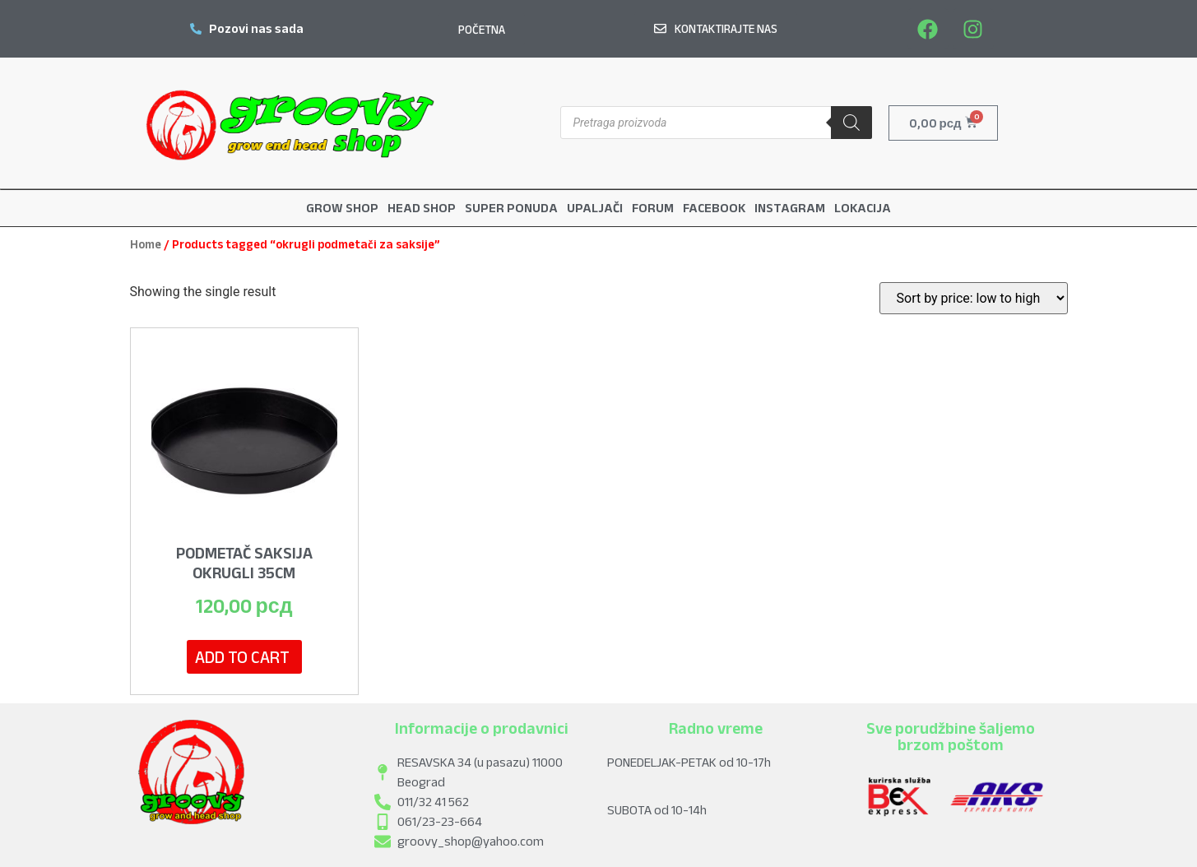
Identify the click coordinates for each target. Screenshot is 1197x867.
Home (145, 243)
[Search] (851, 122)
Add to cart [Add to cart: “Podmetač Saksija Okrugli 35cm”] (242, 656)
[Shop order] (973, 297)
